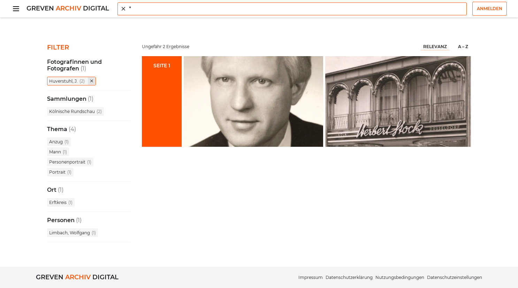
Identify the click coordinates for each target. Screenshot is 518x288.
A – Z (463, 46)
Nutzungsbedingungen (399, 277)
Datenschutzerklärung (349, 277)
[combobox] (292, 8)
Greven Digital (67, 8)
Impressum (310, 277)
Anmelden (489, 8)
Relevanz (435, 46)
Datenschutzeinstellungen (454, 277)
